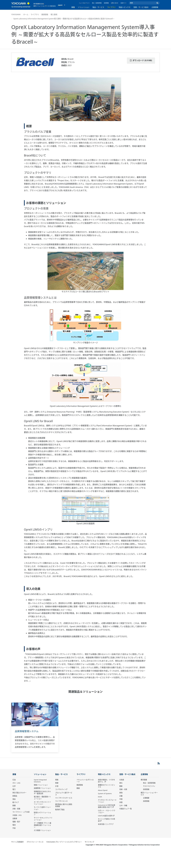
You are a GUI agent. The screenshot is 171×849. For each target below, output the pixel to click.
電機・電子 (16, 822)
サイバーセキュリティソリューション (43, 819)
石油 (14, 780)
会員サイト (123, 3)
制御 (56, 783)
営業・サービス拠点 (140, 7)
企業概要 (146, 798)
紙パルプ (15, 802)
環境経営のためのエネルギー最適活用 (42, 792)
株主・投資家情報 (97, 3)
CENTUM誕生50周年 (105, 816)
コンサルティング (61, 789)
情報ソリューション (41, 785)
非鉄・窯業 (16, 809)
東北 (120, 783)
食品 (14, 799)
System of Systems (105, 794)
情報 (56, 780)
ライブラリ (111, 7)
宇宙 (14, 828)
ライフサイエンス (61, 801)
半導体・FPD (16, 815)
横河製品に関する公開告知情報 (63, 805)
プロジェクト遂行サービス (63, 794)
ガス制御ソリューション (42, 830)
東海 (120, 793)
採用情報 (106, 3)
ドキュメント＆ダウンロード (85, 781)
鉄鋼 (14, 806)
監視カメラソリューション (42, 814)
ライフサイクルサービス (63, 798)
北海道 (121, 780)
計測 (56, 786)
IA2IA (100, 797)
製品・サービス (98, 7)
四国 (120, 802)
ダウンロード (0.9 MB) (141, 60)
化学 (14, 786)
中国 (120, 799)
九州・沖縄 (123, 806)
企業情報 (155, 7)
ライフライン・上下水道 (20, 812)
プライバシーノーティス (35, 842)
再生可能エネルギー (19, 793)
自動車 (14, 818)
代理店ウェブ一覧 (125, 809)
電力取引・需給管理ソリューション (42, 798)
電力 (14, 789)
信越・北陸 (123, 789)
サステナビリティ (149, 786)
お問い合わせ (114, 3)
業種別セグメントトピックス (106, 786)
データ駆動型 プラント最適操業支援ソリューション (42, 825)
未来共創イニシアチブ (105, 824)
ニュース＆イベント (84, 3)
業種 (73, 7)
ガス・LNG (16, 783)
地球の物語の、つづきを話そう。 (106, 781)
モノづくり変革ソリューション (42, 808)
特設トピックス (124, 7)
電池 (14, 825)
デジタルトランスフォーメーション (107, 801)
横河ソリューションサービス (149, 794)
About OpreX (102, 790)
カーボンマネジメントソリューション (42, 803)
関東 (120, 786)
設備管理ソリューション (42, 788)
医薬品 (14, 796)
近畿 (120, 796)
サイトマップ (89, 842)
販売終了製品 (59, 810)
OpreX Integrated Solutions (40, 781)
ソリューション (83, 7)
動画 (78, 788)
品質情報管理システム (26, 731)
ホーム (25, 14)
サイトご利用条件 (17, 842)
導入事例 (54, 14)
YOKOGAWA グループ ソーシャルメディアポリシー (64, 842)
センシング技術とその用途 (106, 820)
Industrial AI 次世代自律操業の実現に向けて (106, 806)
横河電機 (144, 780)
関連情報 (44, 14)
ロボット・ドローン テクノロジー (106, 812)
